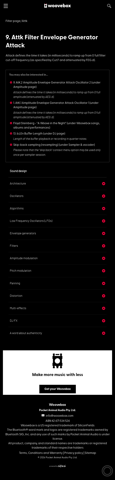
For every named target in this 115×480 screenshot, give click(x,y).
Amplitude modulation (24, 258)
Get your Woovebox (57, 389)
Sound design (18, 171)
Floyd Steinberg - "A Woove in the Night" (39, 123)
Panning (15, 283)
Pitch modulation (20, 270)
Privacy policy (73, 453)
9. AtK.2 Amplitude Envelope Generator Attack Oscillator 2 (52, 82)
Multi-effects (18, 308)
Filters (14, 245)
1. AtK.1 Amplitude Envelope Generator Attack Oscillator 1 (51, 103)
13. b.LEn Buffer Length (28, 133)
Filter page (13, 21)
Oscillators (16, 195)
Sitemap (90, 453)
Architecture (18, 183)
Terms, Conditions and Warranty (41, 453)
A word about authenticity (26, 333)
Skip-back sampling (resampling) (35, 144)
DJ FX (13, 320)
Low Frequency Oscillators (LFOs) (31, 220)
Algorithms (17, 208)
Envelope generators (23, 233)
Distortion (16, 295)
